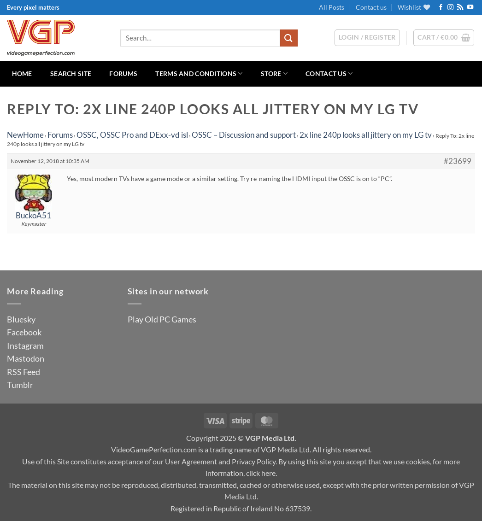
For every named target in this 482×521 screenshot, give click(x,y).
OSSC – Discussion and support (244, 135)
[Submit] (289, 38)
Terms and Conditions (198, 73)
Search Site (70, 73)
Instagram (25, 345)
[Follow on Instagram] (450, 7)
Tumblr (20, 385)
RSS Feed (23, 372)
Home (22, 73)
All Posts (331, 7)
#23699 (457, 161)
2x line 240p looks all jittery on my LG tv (366, 135)
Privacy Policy (254, 461)
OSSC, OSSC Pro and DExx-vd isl (132, 135)
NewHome (25, 135)
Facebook (24, 332)
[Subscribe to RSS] (460, 7)
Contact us (371, 7)
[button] (443, 37)
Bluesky (21, 319)
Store (274, 73)
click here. (261, 472)
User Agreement (191, 461)
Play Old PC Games (162, 319)
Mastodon (25, 358)
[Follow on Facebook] (441, 7)
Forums (123, 73)
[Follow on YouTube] (470, 7)
